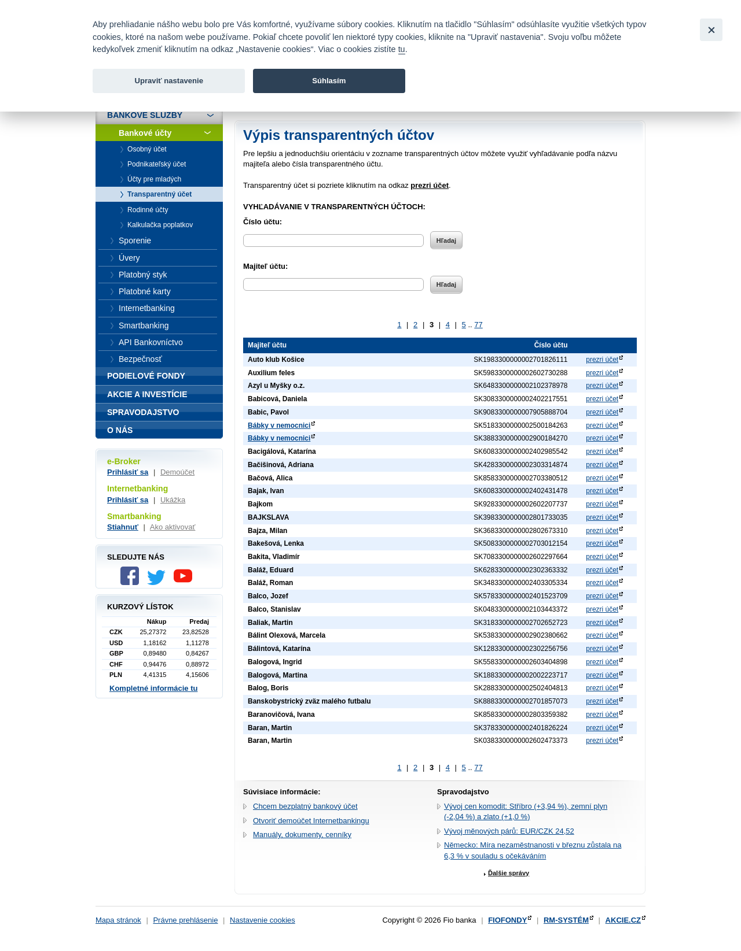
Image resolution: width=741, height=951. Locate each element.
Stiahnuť (122, 527)
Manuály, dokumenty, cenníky (302, 834)
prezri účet (602, 360)
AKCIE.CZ (623, 920)
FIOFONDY (507, 920)
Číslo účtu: (262, 221)
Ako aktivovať (173, 527)
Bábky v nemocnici (279, 425)
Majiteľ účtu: (265, 266)
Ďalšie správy (508, 872)
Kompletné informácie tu (153, 688)
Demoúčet (177, 472)
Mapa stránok (118, 920)
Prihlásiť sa (127, 472)
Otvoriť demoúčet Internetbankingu (311, 820)
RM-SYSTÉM (566, 920)
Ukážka (172, 499)
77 (478, 324)
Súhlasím (329, 80)
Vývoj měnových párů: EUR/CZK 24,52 (509, 831)
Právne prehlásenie (185, 920)
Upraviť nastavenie (168, 80)
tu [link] (401, 49)
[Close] (711, 29)
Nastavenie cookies (262, 920)
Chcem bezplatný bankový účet (305, 806)
